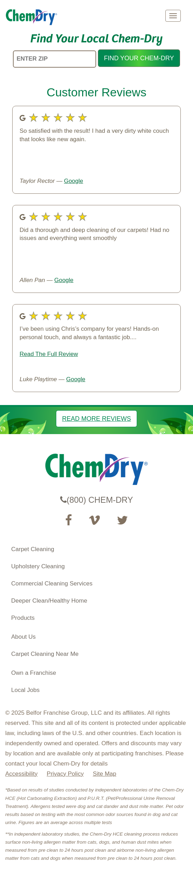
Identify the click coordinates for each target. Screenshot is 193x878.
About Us (23, 636)
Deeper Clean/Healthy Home (49, 600)
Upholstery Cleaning (38, 566)
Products (23, 618)
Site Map (104, 773)
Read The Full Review (49, 354)
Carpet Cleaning (32, 549)
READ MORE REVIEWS (96, 418)
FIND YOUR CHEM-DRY (139, 58)
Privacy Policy (65, 773)
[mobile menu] (173, 16)
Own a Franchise (33, 673)
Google (73, 181)
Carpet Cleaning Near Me (45, 654)
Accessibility (21, 773)
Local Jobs (25, 690)
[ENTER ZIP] (54, 59)
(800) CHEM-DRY (96, 500)
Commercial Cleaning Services (51, 583)
